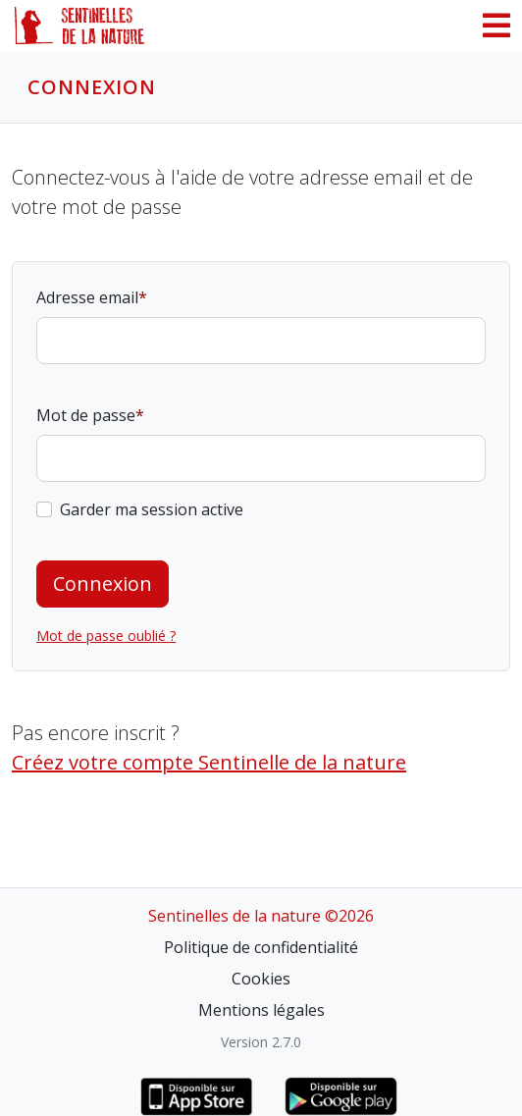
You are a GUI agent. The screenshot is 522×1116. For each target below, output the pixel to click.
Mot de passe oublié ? (106, 635)
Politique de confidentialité (261, 947)
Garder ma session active (151, 509)
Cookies (261, 978)
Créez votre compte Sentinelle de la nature (209, 762)
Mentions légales (261, 1010)
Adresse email (87, 297)
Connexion (102, 583)
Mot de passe (85, 415)
